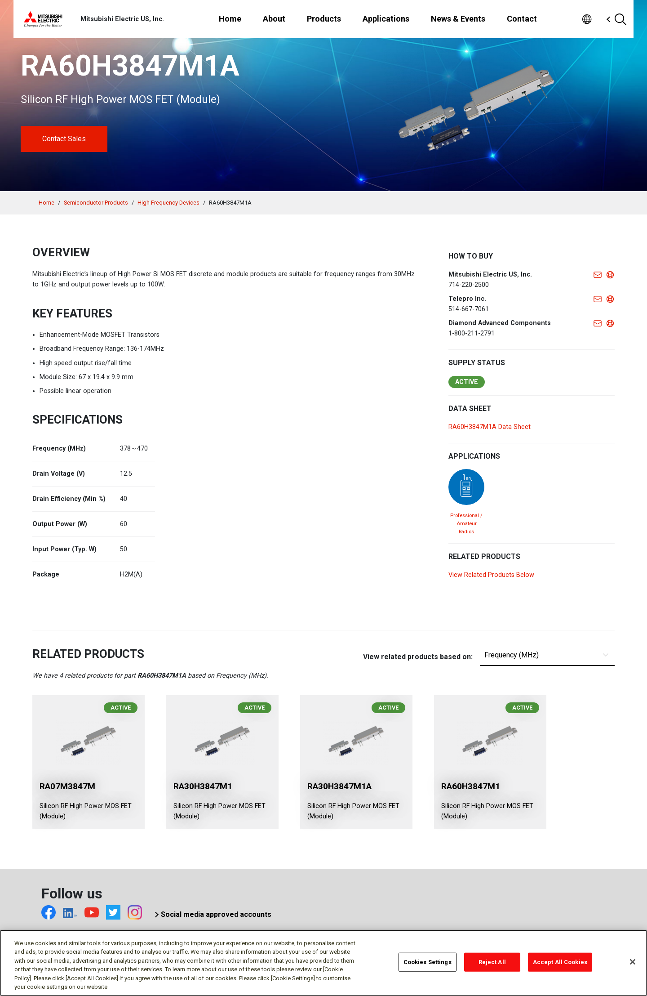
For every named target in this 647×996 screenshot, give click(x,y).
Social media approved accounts (216, 914)
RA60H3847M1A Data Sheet (489, 427)
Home (46, 202)
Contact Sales (64, 138)
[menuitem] (587, 19)
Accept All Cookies (560, 963)
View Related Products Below (491, 575)
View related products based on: (418, 656)
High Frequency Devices (168, 202)
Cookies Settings (427, 963)
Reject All (492, 963)
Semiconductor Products (96, 202)
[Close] (633, 964)
